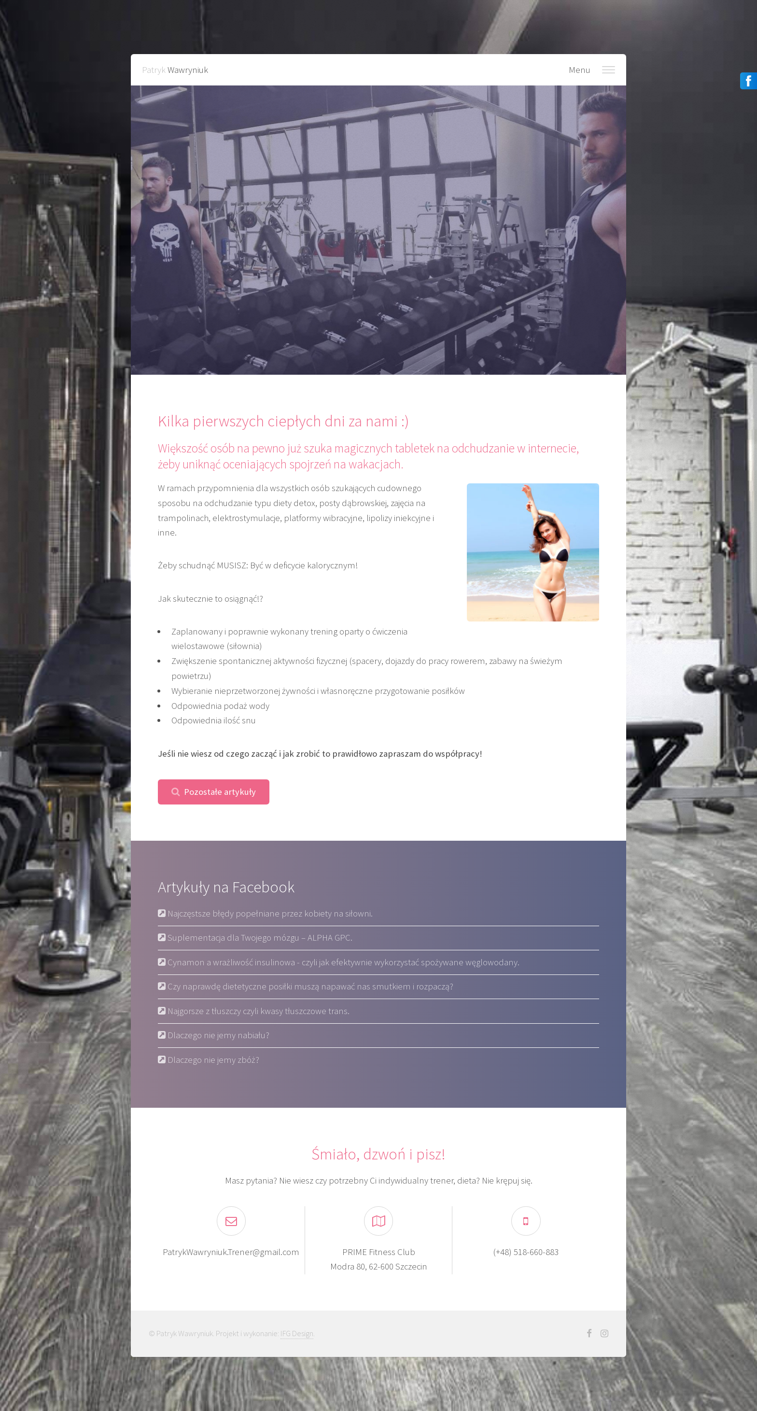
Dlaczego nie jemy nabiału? (217, 1035)
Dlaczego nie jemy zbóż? (212, 1059)
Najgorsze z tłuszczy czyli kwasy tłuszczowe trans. (258, 1010)
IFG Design (296, 1333)
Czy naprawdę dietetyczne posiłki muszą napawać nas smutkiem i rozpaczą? (309, 986)
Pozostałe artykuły (220, 791)
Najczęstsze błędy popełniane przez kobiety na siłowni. (269, 913)
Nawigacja (608, 69)
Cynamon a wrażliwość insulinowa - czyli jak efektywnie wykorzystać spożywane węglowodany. (342, 962)
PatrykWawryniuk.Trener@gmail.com (231, 1251)
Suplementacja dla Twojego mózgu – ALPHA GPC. (259, 937)
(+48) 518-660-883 (526, 1251)
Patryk (175, 69)
